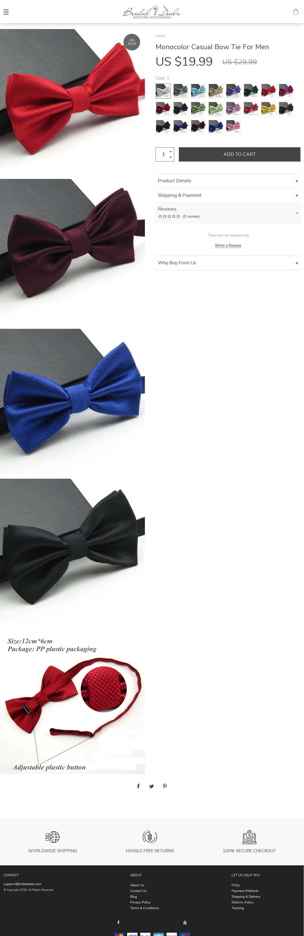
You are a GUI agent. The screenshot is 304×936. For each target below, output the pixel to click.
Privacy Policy (140, 902)
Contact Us (138, 891)
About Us (137, 885)
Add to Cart (239, 154)
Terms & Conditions (144, 908)
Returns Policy (242, 902)
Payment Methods (245, 891)
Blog (133, 896)
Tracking (238, 908)
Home (160, 36)
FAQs (236, 885)
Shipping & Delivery (246, 896)
